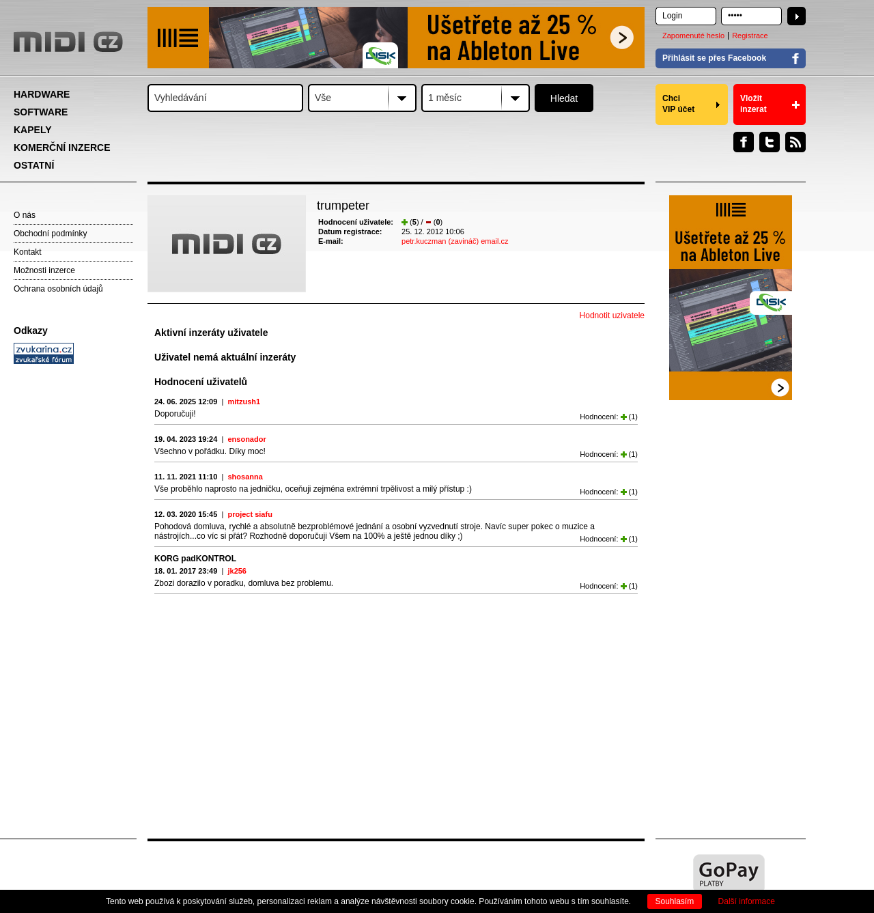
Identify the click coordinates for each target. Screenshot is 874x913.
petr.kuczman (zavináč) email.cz (455, 241)
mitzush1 (243, 401)
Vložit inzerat (753, 104)
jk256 (236, 571)
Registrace (750, 35)
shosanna (244, 477)
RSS (795, 142)
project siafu (249, 514)
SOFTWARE (41, 112)
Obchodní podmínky (50, 233)
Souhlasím (675, 901)
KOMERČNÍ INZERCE (62, 147)
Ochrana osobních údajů (58, 289)
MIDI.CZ (68, 41)
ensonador (246, 439)
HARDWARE (42, 94)
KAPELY (33, 129)
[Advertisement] (75, 578)
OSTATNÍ (34, 165)
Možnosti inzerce (44, 270)
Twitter (769, 142)
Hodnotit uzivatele (612, 315)
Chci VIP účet (678, 104)
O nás (25, 215)
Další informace (746, 901)
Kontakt (28, 252)
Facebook (743, 142)
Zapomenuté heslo (693, 35)
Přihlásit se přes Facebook (714, 58)
